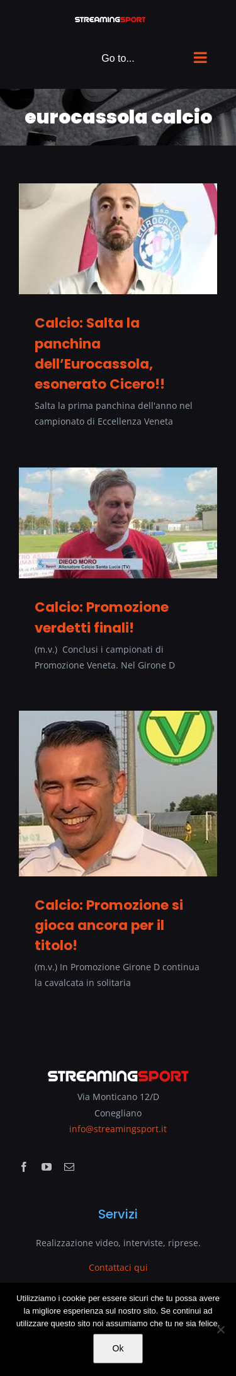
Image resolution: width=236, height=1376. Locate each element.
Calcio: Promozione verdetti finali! (102, 617)
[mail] (69, 1167)
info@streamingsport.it (118, 1129)
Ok (118, 1348)
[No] (220, 1329)
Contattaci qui (118, 1267)
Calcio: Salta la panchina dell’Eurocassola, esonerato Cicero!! (100, 353)
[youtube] (47, 1167)
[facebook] (24, 1167)
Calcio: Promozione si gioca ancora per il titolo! (109, 925)
